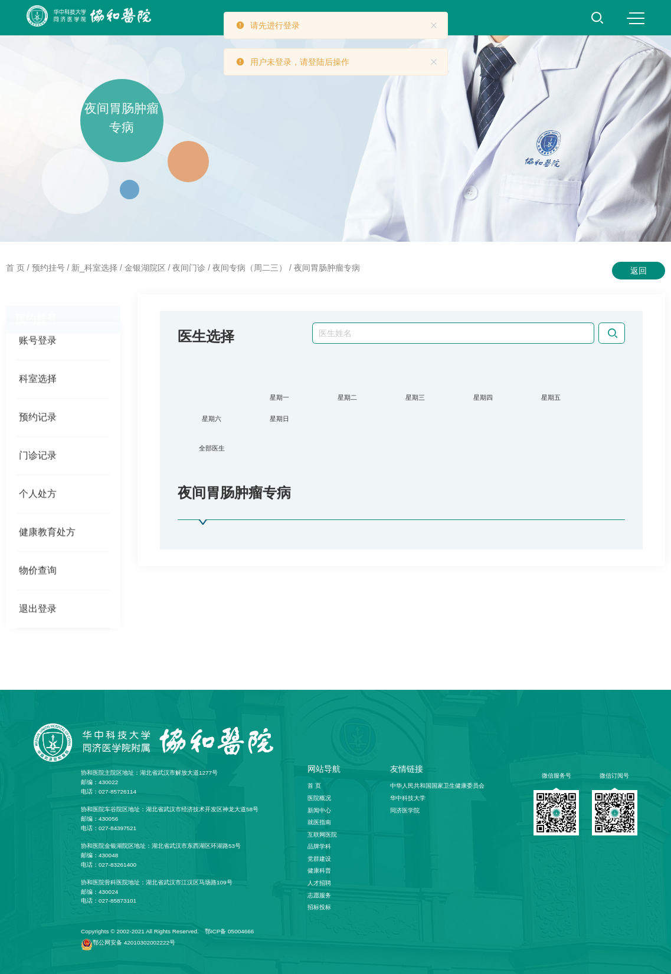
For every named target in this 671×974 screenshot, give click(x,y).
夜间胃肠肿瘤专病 (327, 267)
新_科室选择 (94, 267)
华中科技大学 (407, 798)
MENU (635, 18)
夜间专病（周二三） (249, 267)
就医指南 (319, 822)
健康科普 (319, 870)
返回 (638, 270)
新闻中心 (319, 810)
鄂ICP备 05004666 (229, 931)
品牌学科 (319, 846)
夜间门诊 (188, 267)
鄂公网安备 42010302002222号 (134, 942)
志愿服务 (319, 895)
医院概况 (319, 798)
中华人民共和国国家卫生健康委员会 (437, 785)
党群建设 (319, 858)
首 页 (15, 267)
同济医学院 (405, 810)
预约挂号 (48, 267)
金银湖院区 (145, 267)
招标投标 (319, 907)
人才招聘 (319, 883)
